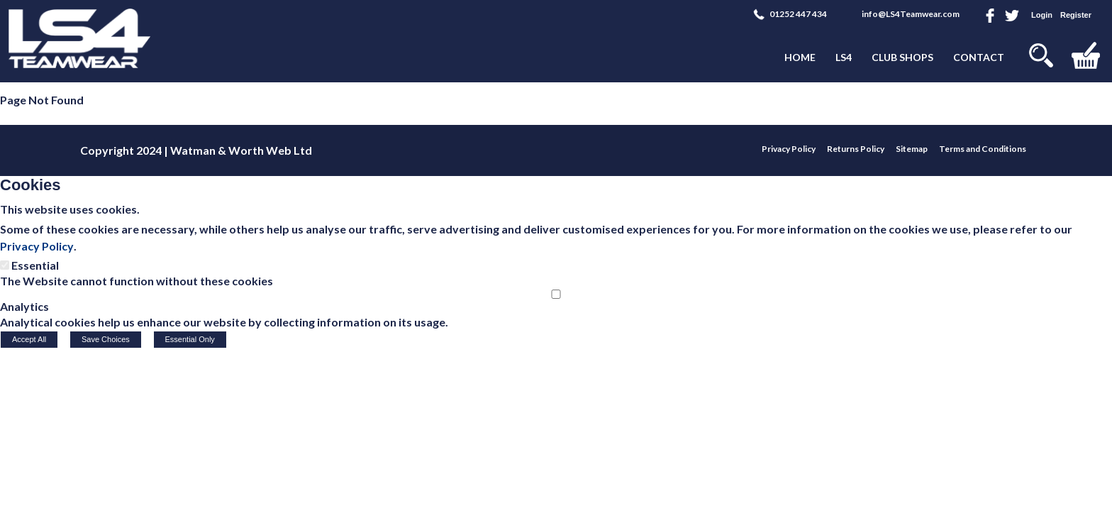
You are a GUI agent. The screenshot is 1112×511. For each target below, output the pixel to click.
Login (1041, 15)
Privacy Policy (37, 246)
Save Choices (106, 339)
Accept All (29, 339)
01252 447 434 (798, 14)
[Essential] (4, 265)
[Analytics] (556, 294)
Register (1075, 15)
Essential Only (190, 339)
